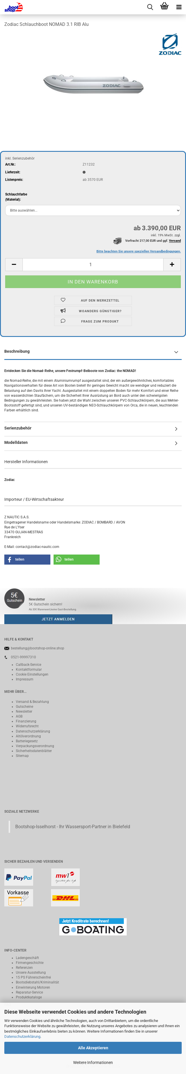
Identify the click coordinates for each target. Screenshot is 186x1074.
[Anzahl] (93, 264)
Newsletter (24, 711)
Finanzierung (26, 721)
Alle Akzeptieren (93, 1048)
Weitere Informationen (93, 1062)
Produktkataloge (29, 997)
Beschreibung (17, 351)
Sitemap (22, 756)
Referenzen (24, 968)
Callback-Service (28, 665)
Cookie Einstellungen (32, 674)
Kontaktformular (29, 670)
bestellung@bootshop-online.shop (37, 648)
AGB (19, 716)
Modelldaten (16, 442)
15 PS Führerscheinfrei (33, 977)
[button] (13, 264)
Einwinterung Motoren (33, 987)
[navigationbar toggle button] (179, 7)
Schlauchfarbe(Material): (16, 196)
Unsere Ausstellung (31, 973)
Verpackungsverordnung (35, 746)
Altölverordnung (28, 736)
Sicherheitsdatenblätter (34, 751)
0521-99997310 (23, 657)
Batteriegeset (26, 741)
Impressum (24, 679)
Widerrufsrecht (27, 726)
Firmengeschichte (29, 963)
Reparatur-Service (29, 992)
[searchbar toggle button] (150, 7)
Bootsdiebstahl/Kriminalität (37, 982)
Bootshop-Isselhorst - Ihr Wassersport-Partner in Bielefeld (72, 826)
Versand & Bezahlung (32, 702)
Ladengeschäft (27, 958)
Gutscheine (24, 707)
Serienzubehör (17, 428)
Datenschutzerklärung (22, 1036)
